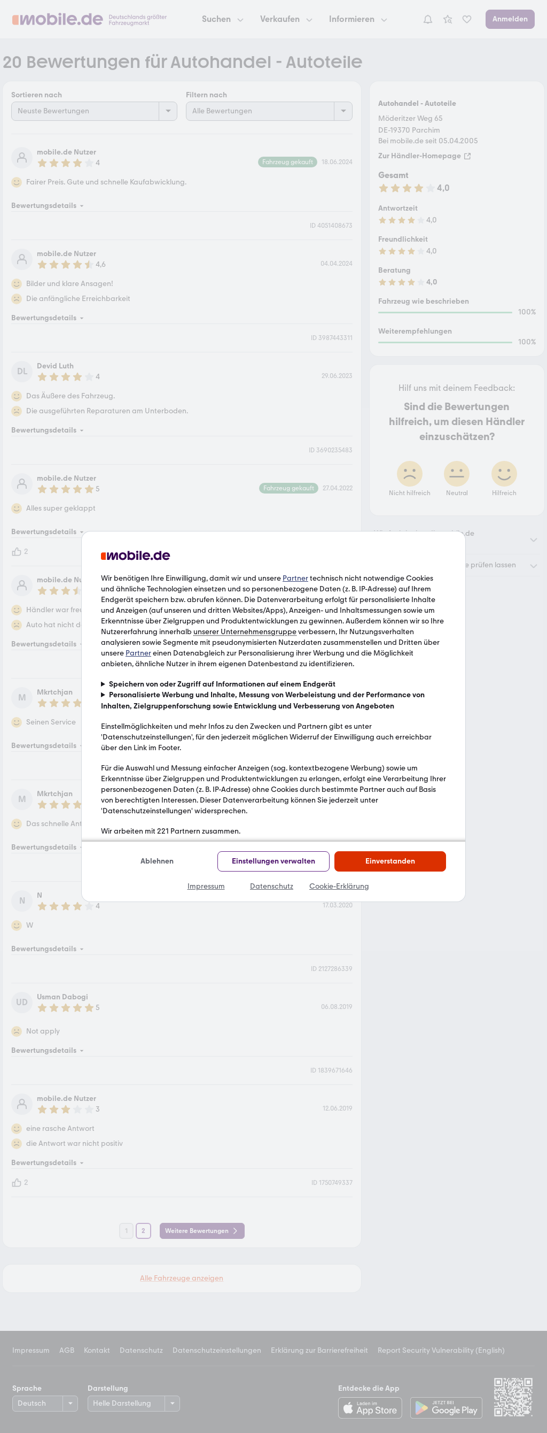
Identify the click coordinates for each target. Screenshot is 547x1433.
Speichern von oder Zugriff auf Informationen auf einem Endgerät (222, 684)
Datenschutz (271, 886)
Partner (295, 578)
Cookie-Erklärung (339, 886)
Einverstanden (390, 861)
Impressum (206, 886)
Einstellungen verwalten (273, 861)
